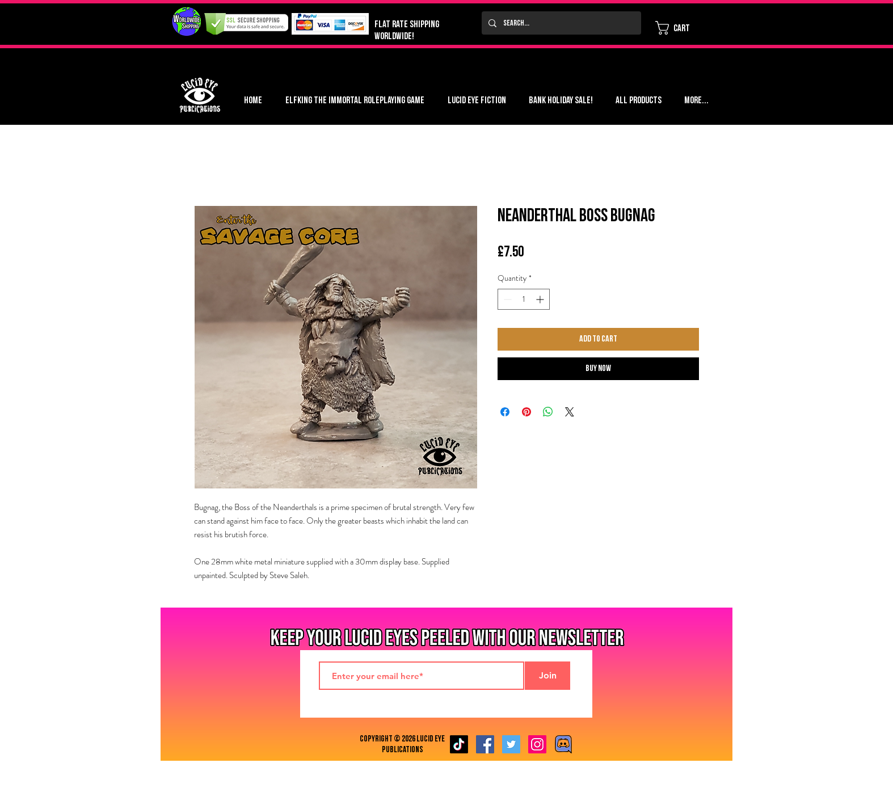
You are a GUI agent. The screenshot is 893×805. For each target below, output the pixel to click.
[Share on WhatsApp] (548, 412)
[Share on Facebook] (505, 412)
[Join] (547, 675)
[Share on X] (569, 412)
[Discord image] (563, 744)
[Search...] (560, 23)
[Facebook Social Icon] (485, 744)
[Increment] (541, 299)
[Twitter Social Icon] (511, 744)
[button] (680, 28)
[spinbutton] (523, 299)
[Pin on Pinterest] (526, 412)
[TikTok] (459, 744)
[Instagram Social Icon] (537, 744)
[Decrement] (506, 299)
